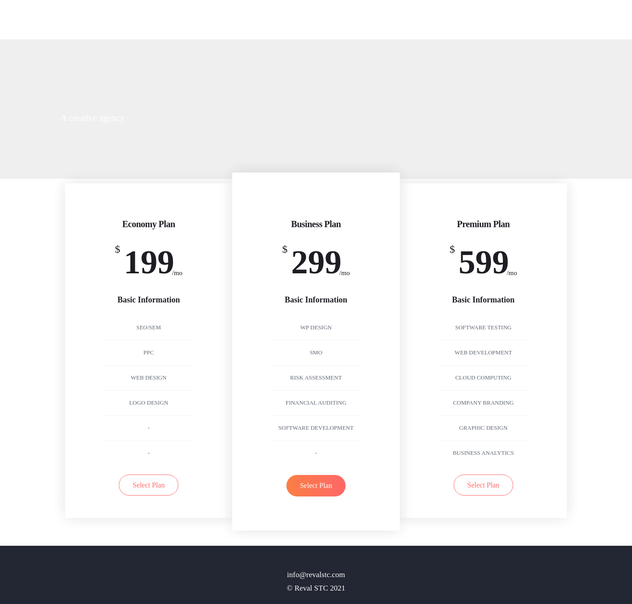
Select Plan (149, 485)
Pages (490, 20)
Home (458, 20)
